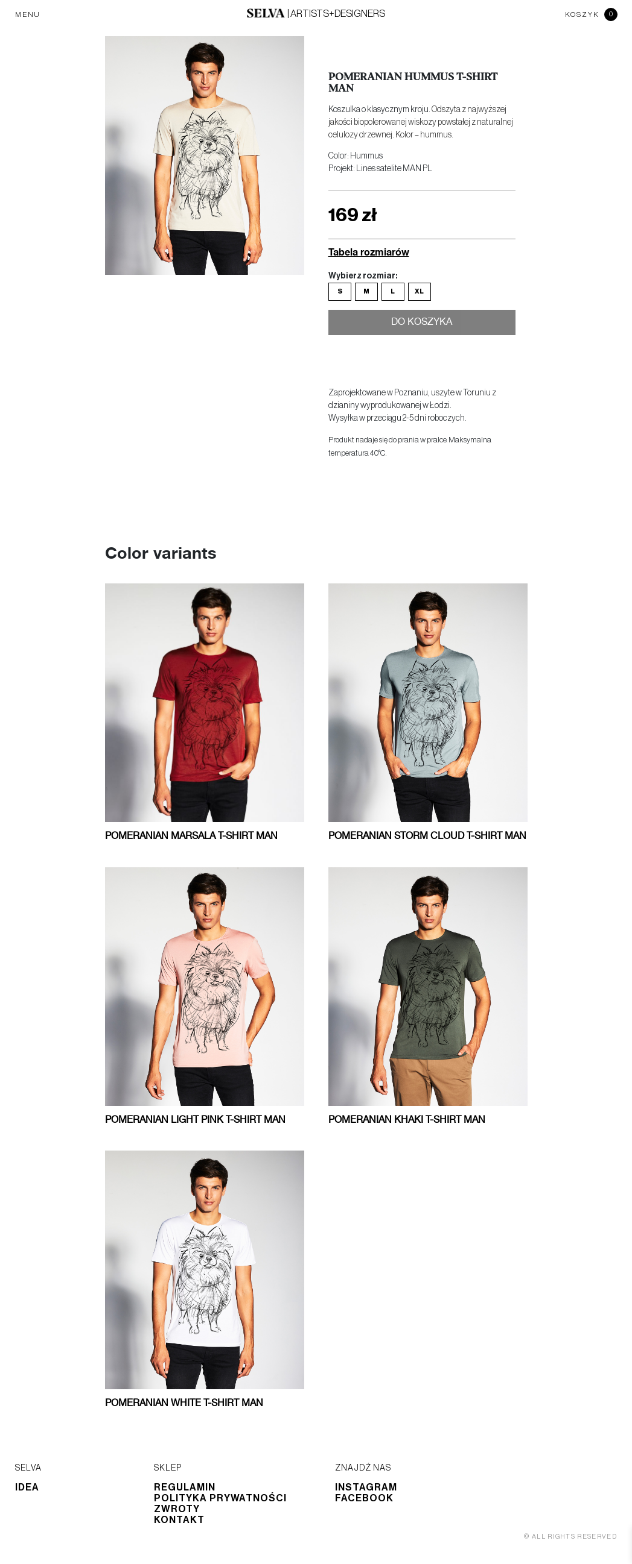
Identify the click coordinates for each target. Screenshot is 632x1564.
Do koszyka (421, 324)
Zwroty (177, 1509)
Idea (27, 1487)
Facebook (364, 1498)
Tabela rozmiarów (368, 251)
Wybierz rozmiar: (362, 276)
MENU (27, 14)
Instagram (366, 1487)
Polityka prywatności (220, 1498)
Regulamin (184, 1487)
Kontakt (179, 1520)
